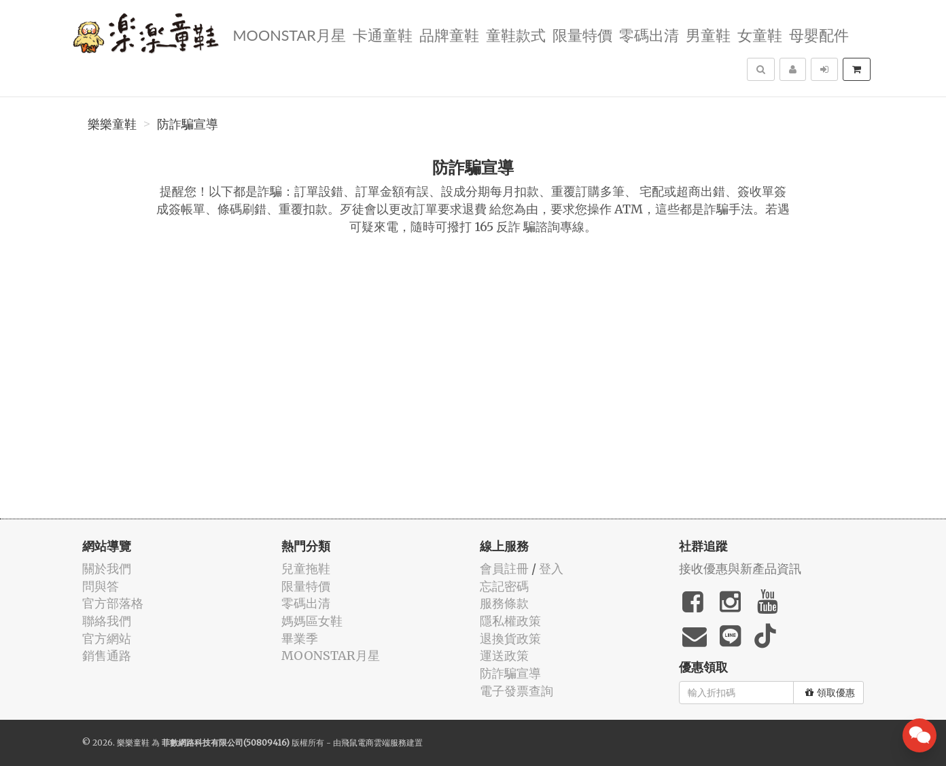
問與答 (100, 586)
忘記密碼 (504, 586)
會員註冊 (504, 568)
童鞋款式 (516, 34)
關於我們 (106, 568)
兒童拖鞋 (305, 568)
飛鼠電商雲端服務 (373, 742)
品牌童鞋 (449, 34)
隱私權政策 (510, 621)
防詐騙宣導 (187, 124)
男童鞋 (708, 34)
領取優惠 (830, 692)
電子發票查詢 (516, 691)
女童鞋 (759, 34)
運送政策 (504, 655)
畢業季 (299, 638)
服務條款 (504, 603)
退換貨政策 (510, 638)
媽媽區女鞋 (312, 621)
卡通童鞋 (383, 34)
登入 (551, 568)
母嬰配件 (819, 34)
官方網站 (106, 638)
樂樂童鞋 (112, 124)
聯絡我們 (106, 621)
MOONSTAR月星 (288, 34)
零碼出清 (649, 34)
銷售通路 (106, 655)
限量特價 (582, 34)
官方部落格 (112, 603)
